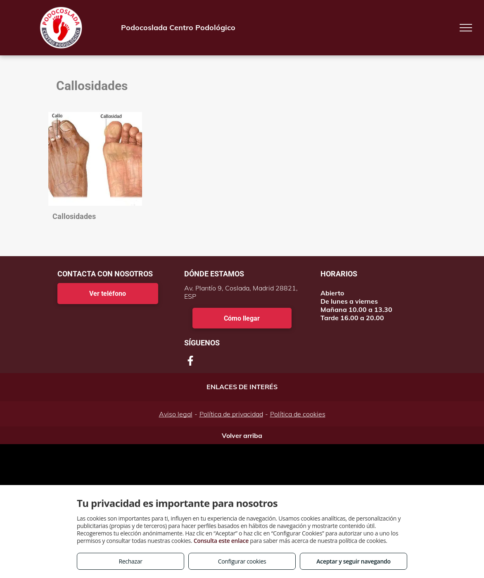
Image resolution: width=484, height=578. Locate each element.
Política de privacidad (231, 414)
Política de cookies (297, 414)
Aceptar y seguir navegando (353, 561)
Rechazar (130, 561)
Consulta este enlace (221, 541)
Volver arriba (242, 435)
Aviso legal (175, 414)
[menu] (466, 27)
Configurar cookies (242, 561)
